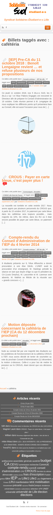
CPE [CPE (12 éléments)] (22, 471)
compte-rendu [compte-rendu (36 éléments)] (18, 467)
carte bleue (6, 198)
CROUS (24, 198)
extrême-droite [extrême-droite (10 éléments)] (18, 475)
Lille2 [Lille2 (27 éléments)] (33, 478)
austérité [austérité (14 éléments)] (36, 461)
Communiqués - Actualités (31, 192)
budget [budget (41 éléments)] (46, 460)
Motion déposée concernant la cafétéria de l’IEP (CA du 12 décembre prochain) (23, 330)
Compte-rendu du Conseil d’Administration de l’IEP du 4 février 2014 (26, 240)
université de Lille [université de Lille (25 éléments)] (26, 491)
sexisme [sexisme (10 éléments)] (18, 489)
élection (46, 82)
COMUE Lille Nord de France (12, 195)
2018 (13, 82)
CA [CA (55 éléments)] (6, 464)
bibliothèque (21, 82)
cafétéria (30, 82)
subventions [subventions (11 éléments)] (25, 489)
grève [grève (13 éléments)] (2, 479)
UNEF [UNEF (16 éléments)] (46, 488)
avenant (14, 253)
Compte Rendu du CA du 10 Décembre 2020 (27, 413)
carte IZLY (16, 198)
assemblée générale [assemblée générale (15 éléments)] (22, 461)
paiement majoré (34, 198)
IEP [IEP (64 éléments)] (14, 478)
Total (44, 256)
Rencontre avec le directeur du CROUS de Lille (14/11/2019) (31, 426)
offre (23, 344)
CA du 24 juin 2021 (27, 403)
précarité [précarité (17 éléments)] (17, 485)
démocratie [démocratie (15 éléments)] (8, 475)
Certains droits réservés (28, 506)
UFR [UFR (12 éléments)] (40, 489)
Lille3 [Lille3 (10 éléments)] (39, 479)
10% (37, 195)
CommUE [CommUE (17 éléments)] (44, 464)
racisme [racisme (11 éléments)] (25, 485)
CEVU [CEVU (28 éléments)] (14, 464)
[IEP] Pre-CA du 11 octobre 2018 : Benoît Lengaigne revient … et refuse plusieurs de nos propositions (22, 67)
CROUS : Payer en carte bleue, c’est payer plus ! (26, 179)
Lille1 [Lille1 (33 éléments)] (25, 478)
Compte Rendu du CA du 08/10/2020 (27, 416)
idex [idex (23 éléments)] (7, 478)
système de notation (21, 86)
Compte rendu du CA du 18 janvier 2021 (27, 410)
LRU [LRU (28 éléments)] (12, 481)
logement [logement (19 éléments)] (46, 478)
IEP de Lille (41, 79)
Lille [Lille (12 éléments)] (19, 479)
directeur (38, 82)
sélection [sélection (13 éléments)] (34, 489)
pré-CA (10, 86)
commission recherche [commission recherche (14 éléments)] (29, 465)
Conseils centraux (29, 79)
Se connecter (42, 506)
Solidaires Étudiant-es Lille (12, 89)
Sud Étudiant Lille (12, 506)
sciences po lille (35, 256)
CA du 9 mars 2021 (27, 406)
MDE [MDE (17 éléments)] (32, 482)
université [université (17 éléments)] (10, 492)
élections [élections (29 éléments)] (26, 495)
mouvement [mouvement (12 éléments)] (7, 486)
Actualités (25, 340)
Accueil (3, 388)
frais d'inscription (8, 256)
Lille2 (18, 256)
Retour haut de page (43, 511)
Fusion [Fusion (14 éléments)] (47, 475)
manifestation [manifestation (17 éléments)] (22, 482)
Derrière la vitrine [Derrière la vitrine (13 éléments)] (44, 471)
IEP (4, 86)
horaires (13, 344)
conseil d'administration (35, 253)
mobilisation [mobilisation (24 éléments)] (42, 481)
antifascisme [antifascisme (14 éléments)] (7, 461)
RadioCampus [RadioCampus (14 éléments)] (35, 485)
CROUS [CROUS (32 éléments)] (30, 471)
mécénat (25, 256)
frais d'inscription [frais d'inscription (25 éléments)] (33, 474)
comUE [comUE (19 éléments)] (33, 468)
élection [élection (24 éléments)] (42, 491)
